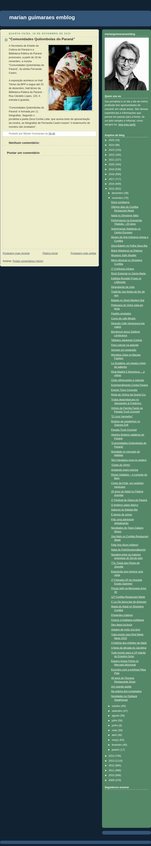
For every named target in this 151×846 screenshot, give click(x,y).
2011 (112, 770)
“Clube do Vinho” (120, 465)
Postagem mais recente (16, 253)
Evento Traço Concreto (124, 390)
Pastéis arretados (121, 313)
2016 (112, 183)
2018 (112, 174)
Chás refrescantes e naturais (127, 380)
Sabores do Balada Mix (124, 509)
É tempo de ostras (121, 514)
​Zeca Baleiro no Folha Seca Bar (129, 245)
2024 (112, 145)
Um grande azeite (121, 686)
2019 (112, 169)
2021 (112, 159)
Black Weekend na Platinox (126, 250)
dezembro (118, 193)
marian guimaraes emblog (42, 17)
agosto (116, 715)
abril (114, 735)
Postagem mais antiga (83, 253)
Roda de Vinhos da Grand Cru (128, 394)
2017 (112, 179)
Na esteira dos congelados (126, 691)
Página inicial (50, 253)
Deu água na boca (121, 624)
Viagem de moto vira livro (125, 629)
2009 (112, 780)
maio (115, 730)
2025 (112, 140)
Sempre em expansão (123, 350)
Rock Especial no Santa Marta (128, 273)
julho (115, 720)
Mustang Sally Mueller (124, 255)
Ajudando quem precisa (124, 469)
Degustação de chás (123, 287)
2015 (112, 188)
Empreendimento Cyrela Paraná (129, 385)
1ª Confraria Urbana (122, 268)
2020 (112, 164)
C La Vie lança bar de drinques (129, 601)
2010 (112, 775)
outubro (116, 706)
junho (115, 725)
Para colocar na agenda (125, 345)
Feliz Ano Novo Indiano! (124, 544)
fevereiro (117, 744)
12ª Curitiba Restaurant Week (128, 597)
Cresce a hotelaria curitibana (127, 620)
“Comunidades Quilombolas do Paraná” (42, 39)
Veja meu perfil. (127, 124)
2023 (112, 150)
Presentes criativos (122, 615)
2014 (112, 755)
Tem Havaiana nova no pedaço (129, 460)
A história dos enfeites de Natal (129, 642)
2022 (112, 154)
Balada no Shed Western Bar (127, 300)
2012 (112, 765)
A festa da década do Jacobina (128, 647)
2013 (112, 760)
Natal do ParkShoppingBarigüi (128, 549)
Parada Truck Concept (124, 429)
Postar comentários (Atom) (28, 261)
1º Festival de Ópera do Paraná (129, 500)
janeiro (116, 749)
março (116, 740)
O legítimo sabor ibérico (124, 505)
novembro (118, 198)
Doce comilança (120, 202)
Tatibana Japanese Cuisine (126, 340)
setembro (117, 711)
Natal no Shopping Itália (125, 215)
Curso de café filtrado (123, 318)
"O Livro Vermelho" (122, 416)
